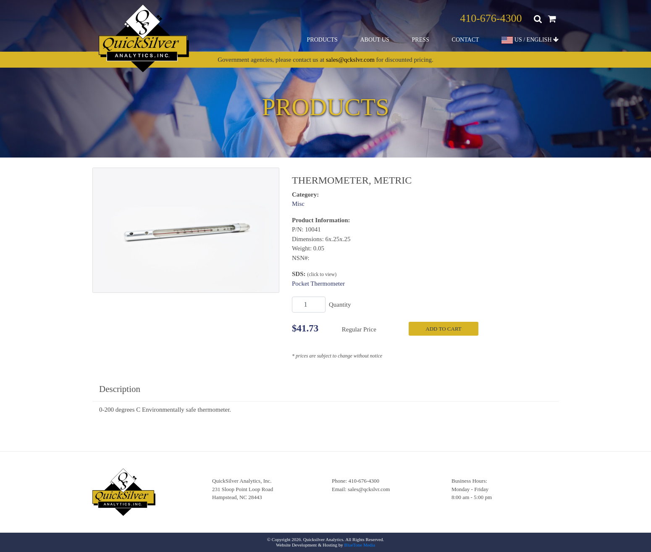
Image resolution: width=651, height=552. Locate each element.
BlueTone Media (359, 544)
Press (420, 40)
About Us (374, 40)
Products (322, 40)
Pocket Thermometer (318, 283)
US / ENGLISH (530, 40)
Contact (465, 40)
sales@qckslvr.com (350, 59)
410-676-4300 (491, 18)
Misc (298, 203)
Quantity (340, 304)
